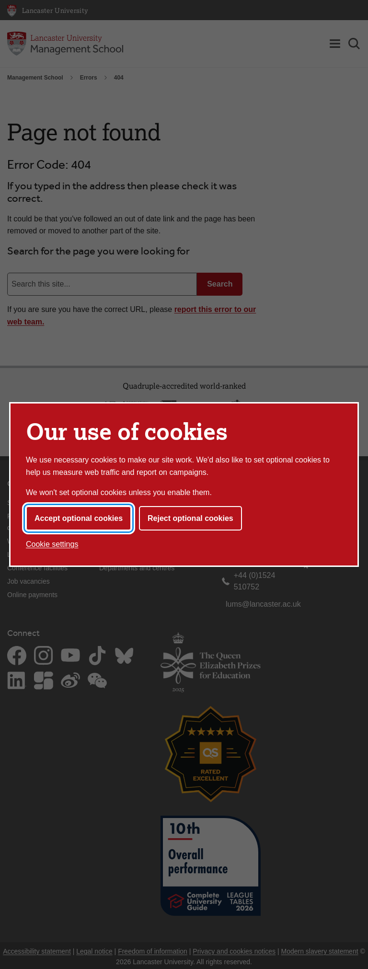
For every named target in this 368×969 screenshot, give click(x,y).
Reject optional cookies (190, 518)
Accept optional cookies (78, 518)
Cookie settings (52, 544)
